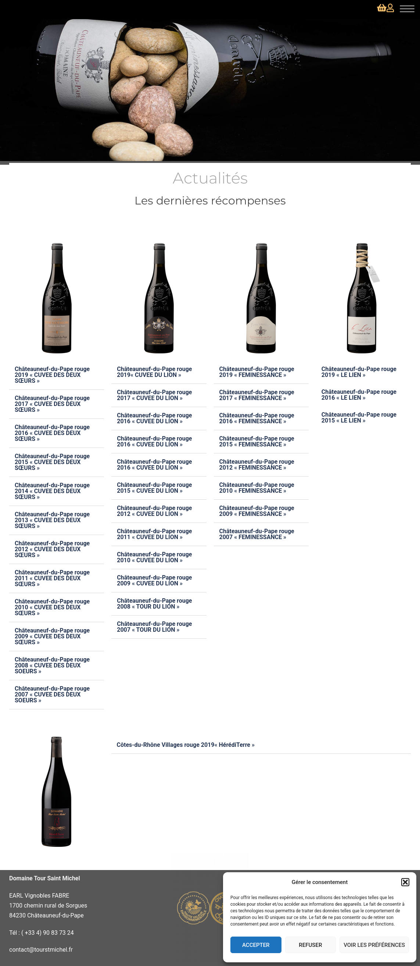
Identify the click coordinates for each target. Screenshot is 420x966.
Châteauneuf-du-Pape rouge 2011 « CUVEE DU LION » (154, 534)
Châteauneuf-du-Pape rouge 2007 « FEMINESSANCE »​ (256, 534)
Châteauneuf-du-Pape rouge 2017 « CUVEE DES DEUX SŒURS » (52, 404)
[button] (405, 882)
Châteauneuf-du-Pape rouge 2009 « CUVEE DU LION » (154, 580)
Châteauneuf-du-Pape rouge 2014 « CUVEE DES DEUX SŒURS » (52, 491)
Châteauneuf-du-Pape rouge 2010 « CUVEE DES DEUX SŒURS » (52, 607)
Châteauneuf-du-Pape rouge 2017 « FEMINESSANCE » (256, 395)
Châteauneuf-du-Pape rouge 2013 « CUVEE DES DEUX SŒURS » (52, 520)
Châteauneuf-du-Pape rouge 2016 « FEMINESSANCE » (256, 418)
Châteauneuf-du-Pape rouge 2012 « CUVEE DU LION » (154, 511)
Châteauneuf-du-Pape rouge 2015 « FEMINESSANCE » (256, 441)
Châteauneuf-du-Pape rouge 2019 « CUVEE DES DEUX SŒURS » (52, 375)
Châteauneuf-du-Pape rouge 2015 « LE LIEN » (359, 417)
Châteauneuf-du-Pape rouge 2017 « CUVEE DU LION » (154, 395)
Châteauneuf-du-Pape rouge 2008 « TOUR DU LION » (154, 603)
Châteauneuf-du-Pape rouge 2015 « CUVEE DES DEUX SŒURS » (52, 462)
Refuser (310, 945)
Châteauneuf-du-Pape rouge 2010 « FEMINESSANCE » (256, 487)
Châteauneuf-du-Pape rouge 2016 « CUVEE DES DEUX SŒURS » (52, 433)
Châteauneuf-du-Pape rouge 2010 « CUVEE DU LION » (154, 557)
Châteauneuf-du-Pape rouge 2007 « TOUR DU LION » (154, 626)
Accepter (256, 945)
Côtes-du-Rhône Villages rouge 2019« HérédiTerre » (186, 744)
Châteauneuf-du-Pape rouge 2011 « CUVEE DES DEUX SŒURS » (52, 578)
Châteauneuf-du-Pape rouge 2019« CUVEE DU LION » (154, 372)
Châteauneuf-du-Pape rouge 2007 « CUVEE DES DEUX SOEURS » (52, 694)
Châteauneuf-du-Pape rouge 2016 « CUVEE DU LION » (154, 418)
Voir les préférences (374, 945)
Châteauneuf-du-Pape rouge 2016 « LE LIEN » (359, 394)
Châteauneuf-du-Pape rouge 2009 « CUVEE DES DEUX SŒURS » (52, 636)
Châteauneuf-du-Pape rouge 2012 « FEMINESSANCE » (256, 464)
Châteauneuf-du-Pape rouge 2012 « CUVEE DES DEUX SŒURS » (52, 549)
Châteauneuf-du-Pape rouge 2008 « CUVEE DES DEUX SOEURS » (52, 665)
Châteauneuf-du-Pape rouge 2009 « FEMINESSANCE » (256, 511)
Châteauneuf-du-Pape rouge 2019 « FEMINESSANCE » (256, 372)
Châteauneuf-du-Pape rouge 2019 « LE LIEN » (359, 372)
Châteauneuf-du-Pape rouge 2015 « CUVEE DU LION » (154, 487)
